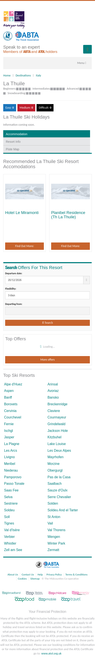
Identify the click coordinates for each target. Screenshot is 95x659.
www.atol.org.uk (51, 653)
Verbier (9, 537)
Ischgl (8, 430)
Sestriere (11, 503)
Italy (38, 75)
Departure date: (13, 273)
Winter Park (56, 543)
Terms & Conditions (76, 574)
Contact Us (28, 574)
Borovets (10, 404)
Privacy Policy (54, 574)
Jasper (9, 437)
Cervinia (10, 411)
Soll (7, 517)
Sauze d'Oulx (57, 490)
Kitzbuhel (54, 437)
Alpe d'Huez (13, 384)
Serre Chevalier (59, 497)
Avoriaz (53, 391)
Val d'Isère (12, 530)
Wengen (54, 537)
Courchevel (12, 417)
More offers (47, 359)
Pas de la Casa (59, 477)
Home (7, 75)
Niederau (11, 470)
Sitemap (35, 578)
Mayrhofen (55, 457)
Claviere (54, 411)
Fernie (9, 424)
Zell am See (13, 550)
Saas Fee (11, 490)
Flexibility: (10, 288)
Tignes (9, 523)
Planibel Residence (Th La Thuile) (68, 214)
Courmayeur (57, 417)
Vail (50, 523)
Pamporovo (12, 477)
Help (40, 574)
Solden (53, 503)
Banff (8, 397)
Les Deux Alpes (59, 450)
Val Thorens (56, 530)
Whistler (10, 543)
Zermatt (53, 550)
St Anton (54, 517)
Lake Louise (57, 444)
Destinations (23, 75)
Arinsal (53, 384)
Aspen (9, 391)
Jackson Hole (58, 430)
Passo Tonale (14, 483)
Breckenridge (57, 404)
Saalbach (55, 483)
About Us (13, 574)
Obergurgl (55, 470)
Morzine (54, 464)
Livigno (9, 457)
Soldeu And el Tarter (63, 510)
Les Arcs (10, 450)
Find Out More (24, 246)
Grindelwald (56, 424)
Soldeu (9, 510)
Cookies (22, 578)
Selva (8, 497)
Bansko (53, 397)
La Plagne (11, 444)
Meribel (9, 464)
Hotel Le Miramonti (22, 212)
